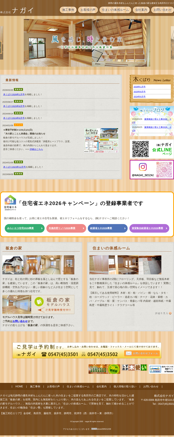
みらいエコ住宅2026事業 (20, 228)
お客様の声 (88, 9)
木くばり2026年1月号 (14, 94)
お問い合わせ (163, 9)
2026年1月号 (140, 87)
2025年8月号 (140, 91)
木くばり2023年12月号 (14, 167)
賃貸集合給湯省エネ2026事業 (147, 228)
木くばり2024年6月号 (14, 118)
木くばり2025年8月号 (14, 106)
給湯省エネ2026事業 (101, 228)
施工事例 (68, 9)
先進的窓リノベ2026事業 (62, 228)
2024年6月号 (140, 96)
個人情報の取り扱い (125, 386)
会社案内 (141, 9)
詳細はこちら (36, 149)
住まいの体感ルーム (115, 9)
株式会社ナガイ (164, 395)
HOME (19, 386)
